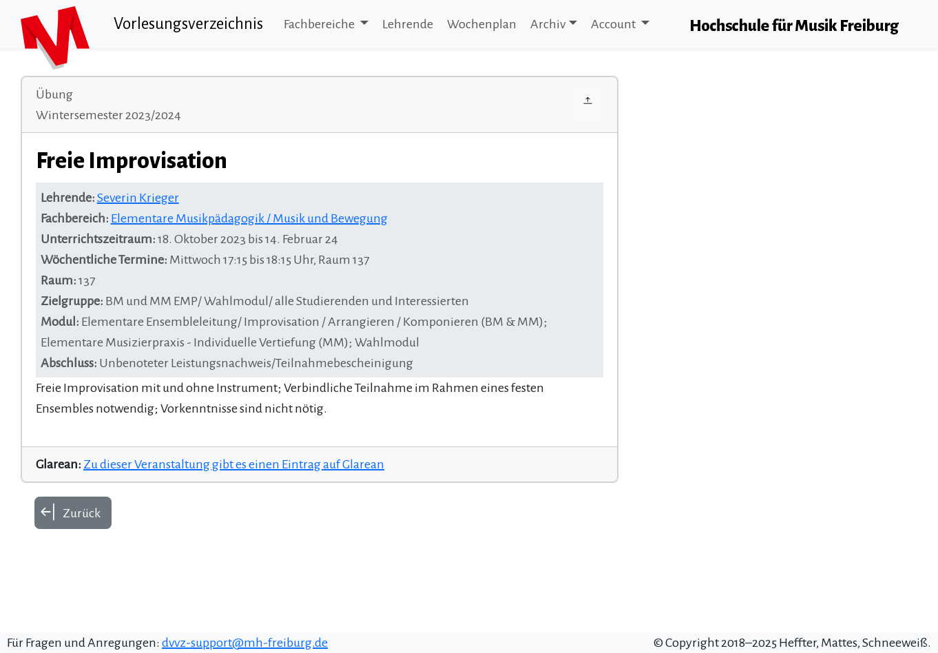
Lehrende (407, 24)
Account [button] (614, 24)
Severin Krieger (138, 198)
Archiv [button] (547, 24)
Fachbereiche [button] (320, 24)
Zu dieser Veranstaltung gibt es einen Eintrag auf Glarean (233, 464)
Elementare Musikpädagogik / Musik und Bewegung (249, 218)
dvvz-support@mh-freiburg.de (245, 643)
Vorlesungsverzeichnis (188, 23)
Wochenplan (482, 24)
